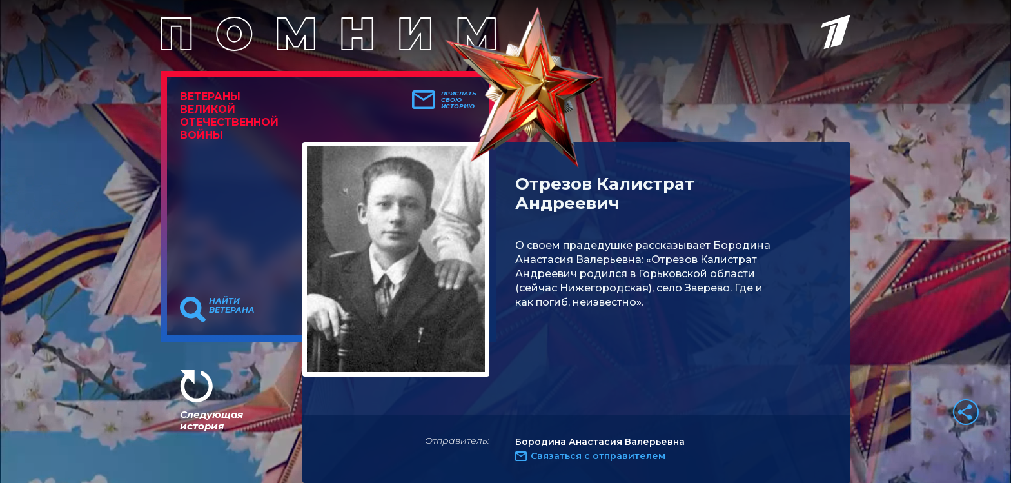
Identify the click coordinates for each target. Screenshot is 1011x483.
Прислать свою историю (458, 100)
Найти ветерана (232, 306)
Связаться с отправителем (598, 456)
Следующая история (211, 420)
